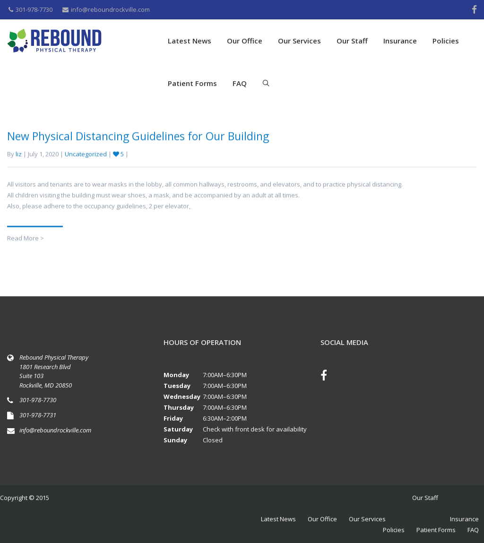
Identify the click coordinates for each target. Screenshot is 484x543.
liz (19, 157)
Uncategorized (86, 157)
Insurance (400, 40)
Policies (445, 40)
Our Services (299, 40)
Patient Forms (192, 83)
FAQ (240, 83)
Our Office (244, 40)
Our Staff (352, 40)
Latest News (189, 40)
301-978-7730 (30, 9)
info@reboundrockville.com (106, 9)
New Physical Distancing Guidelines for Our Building (138, 139)
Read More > (25, 241)
